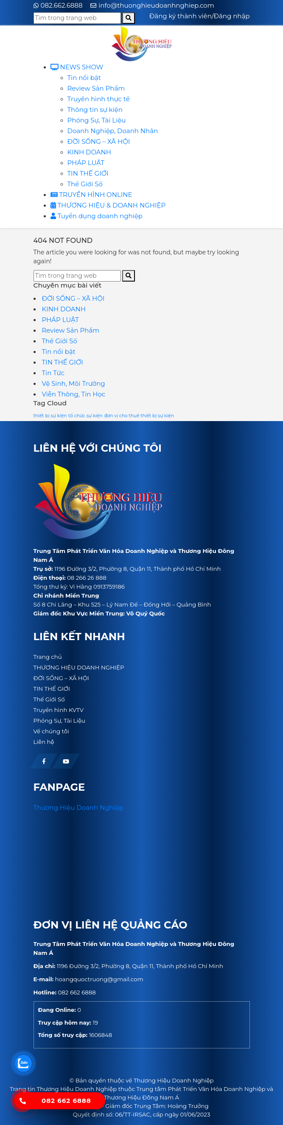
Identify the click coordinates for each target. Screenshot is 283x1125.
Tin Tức (53, 373)
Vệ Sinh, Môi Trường (73, 383)
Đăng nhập (232, 16)
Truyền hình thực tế (98, 99)
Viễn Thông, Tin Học (74, 394)
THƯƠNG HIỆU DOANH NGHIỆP (79, 667)
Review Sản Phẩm (96, 88)
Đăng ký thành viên (180, 16)
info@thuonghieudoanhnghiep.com (156, 5)
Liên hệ (44, 741)
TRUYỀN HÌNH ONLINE (91, 195)
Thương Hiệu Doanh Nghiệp (78, 807)
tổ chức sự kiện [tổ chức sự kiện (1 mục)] (85, 416)
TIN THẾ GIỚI (88, 173)
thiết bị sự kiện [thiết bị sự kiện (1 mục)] (50, 416)
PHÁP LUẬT (85, 163)
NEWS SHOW (77, 67)
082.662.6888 (62, 5)
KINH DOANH (89, 152)
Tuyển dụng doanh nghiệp (96, 216)
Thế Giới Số (85, 184)
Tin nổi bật (84, 78)
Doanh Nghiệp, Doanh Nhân (112, 131)
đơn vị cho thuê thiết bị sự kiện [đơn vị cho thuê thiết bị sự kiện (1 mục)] (139, 416)
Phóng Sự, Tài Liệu (96, 120)
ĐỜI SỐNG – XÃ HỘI (98, 141)
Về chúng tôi (51, 731)
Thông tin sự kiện (95, 109)
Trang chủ (48, 656)
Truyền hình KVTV (59, 709)
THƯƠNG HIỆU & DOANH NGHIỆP (108, 205)
